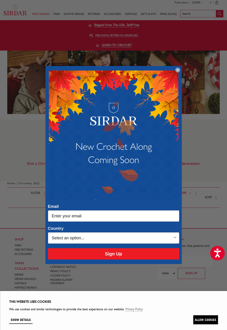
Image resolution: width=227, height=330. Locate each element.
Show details (21, 320)
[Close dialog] (177, 70)
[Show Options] (175, 238)
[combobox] (112, 238)
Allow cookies (205, 320)
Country (56, 228)
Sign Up (113, 253)
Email (53, 206)
